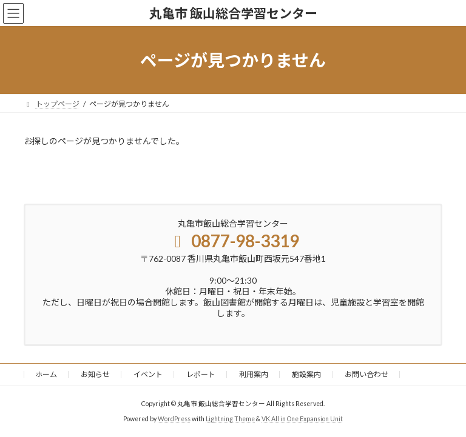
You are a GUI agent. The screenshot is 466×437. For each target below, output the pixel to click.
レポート (200, 374)
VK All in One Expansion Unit (302, 418)
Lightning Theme (230, 418)
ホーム (46, 374)
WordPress (174, 418)
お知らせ (95, 374)
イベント (148, 374)
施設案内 (306, 374)
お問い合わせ (366, 374)
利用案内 (253, 374)
